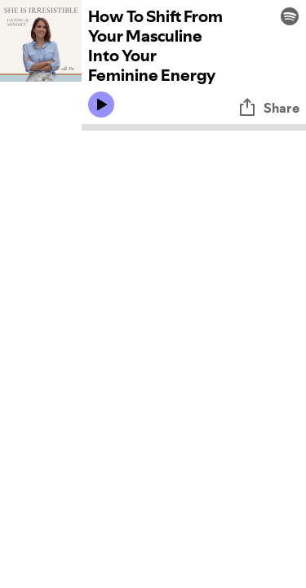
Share (268, 108)
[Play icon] (101, 104)
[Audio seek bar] (194, 127)
